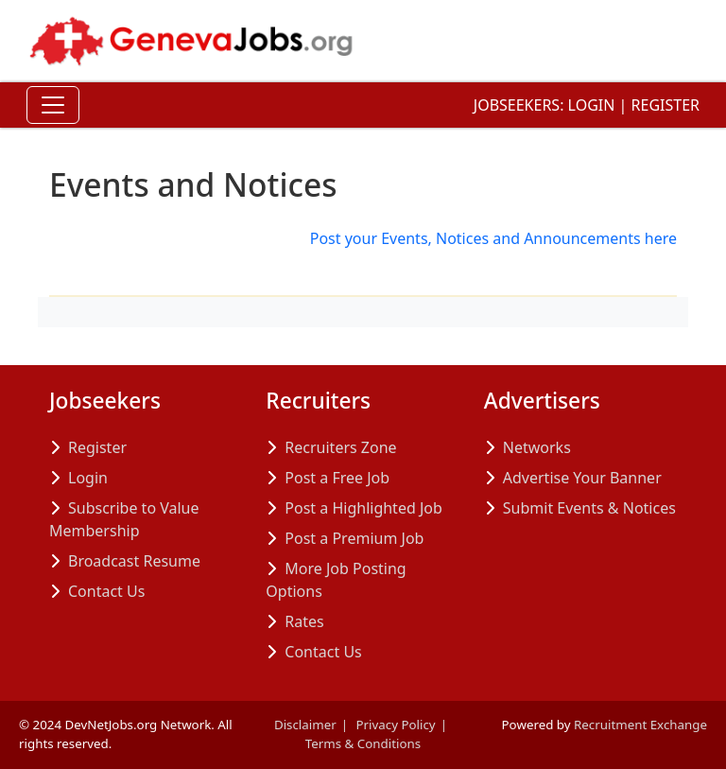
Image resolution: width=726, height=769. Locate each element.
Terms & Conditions (363, 743)
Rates (304, 621)
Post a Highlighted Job (363, 508)
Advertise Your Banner (582, 477)
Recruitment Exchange (640, 724)
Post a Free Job (337, 477)
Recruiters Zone (340, 447)
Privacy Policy (396, 724)
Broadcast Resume (134, 561)
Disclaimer (305, 724)
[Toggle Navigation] (52, 105)
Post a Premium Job (354, 538)
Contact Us (106, 591)
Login (591, 105)
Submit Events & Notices (589, 508)
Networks (537, 447)
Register (665, 105)
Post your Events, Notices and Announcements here (493, 238)
